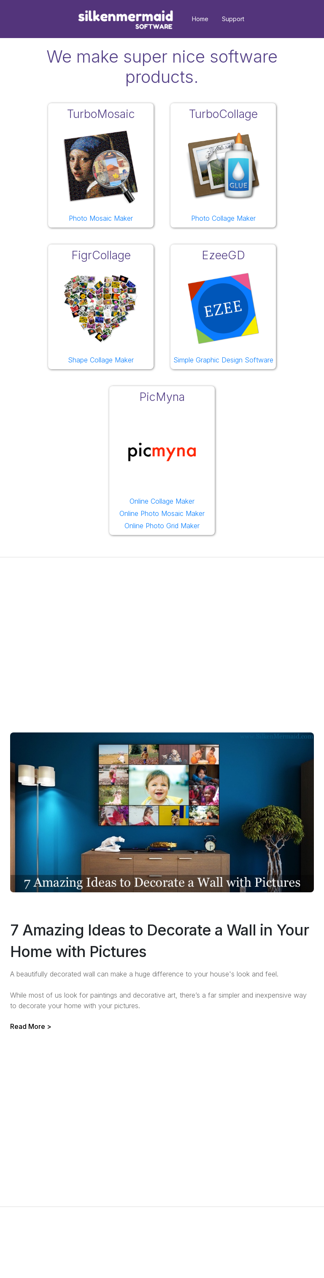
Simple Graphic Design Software (223, 360)
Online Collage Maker (162, 501)
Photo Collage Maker (223, 218)
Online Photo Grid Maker (162, 525)
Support (233, 18)
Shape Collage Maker (101, 360)
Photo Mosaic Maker (101, 218)
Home (200, 18)
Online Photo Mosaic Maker (162, 513)
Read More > (30, 1026)
